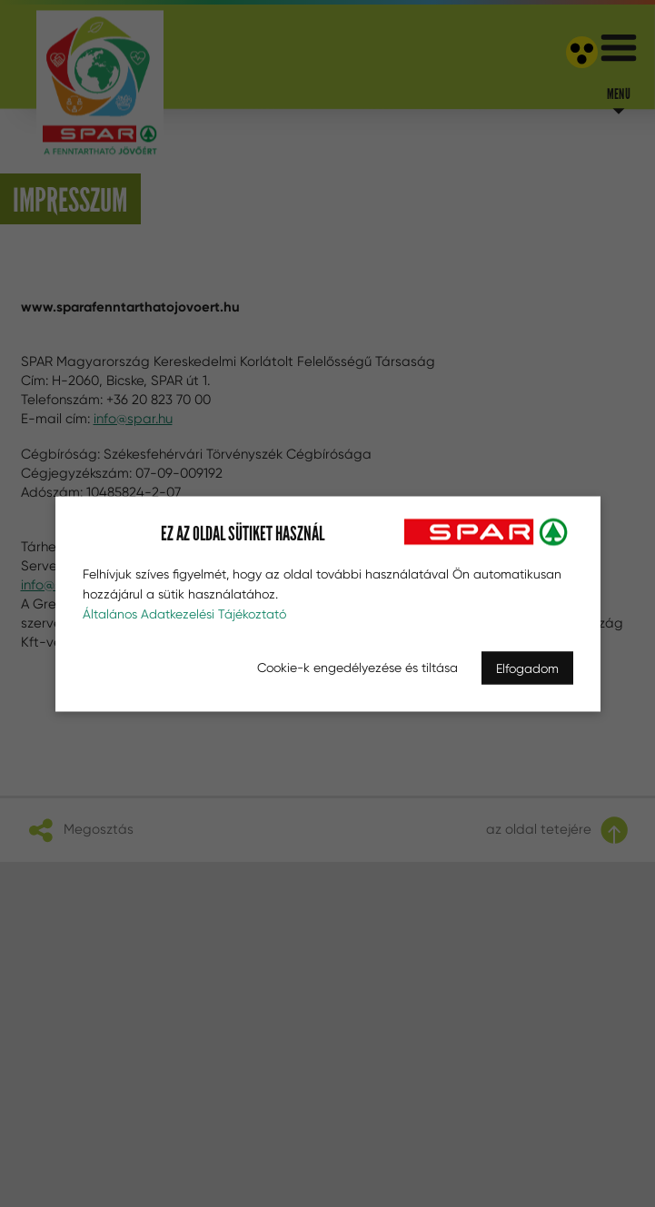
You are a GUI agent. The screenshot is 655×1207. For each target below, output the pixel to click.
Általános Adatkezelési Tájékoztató (184, 613)
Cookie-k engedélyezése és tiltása (357, 666)
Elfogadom (527, 667)
